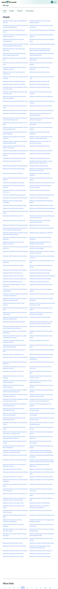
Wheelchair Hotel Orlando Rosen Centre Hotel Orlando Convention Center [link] (41, 395)
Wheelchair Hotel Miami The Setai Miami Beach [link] (15, 113)
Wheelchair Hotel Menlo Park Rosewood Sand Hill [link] (15, 538)
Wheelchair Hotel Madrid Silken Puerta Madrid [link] (41, 205)
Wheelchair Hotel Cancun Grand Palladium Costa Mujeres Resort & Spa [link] (15, 35)
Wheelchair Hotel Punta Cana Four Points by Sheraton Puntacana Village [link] (41, 247)
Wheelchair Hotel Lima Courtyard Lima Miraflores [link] (15, 357)
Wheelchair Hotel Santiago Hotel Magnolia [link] (13, 182)
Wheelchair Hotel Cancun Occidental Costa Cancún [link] (14, 31)
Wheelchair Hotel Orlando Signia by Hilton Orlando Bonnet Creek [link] (13, 409)
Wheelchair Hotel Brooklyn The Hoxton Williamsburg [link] (39, 465)
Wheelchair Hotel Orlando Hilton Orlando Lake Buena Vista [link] (15, 362)
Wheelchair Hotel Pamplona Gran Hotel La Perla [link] (15, 256)
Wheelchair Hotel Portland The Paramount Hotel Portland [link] (15, 178)
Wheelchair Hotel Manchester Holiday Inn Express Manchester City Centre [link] (42, 252)
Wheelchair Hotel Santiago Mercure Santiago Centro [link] (14, 428)
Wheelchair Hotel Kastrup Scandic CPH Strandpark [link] (42, 275)
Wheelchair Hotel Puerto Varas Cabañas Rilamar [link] (15, 459)
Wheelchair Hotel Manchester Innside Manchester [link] (15, 251)
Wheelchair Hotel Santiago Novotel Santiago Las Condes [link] (42, 428)
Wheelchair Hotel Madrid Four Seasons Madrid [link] (41, 354)
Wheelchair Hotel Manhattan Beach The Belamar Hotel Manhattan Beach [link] (42, 54)
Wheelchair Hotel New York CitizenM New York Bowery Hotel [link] (41, 58)
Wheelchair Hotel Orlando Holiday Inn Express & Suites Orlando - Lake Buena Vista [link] (15, 432)
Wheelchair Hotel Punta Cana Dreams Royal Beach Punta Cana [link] (15, 247)
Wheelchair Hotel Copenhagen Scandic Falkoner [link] (15, 270)
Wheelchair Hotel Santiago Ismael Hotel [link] (13, 173)
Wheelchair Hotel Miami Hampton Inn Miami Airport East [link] (14, 285)
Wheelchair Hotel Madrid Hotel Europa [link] (13, 281)
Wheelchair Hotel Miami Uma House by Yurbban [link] (42, 294)
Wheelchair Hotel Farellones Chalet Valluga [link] (14, 168)
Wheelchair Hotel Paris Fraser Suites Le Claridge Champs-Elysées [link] (42, 530)
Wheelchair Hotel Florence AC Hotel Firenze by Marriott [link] (41, 390)
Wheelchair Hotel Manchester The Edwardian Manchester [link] (14, 261)
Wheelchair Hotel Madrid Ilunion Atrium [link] (40, 190)
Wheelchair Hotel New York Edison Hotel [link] (13, 503)
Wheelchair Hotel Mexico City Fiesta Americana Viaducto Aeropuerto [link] (15, 381)
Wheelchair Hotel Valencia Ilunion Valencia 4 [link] (41, 550)
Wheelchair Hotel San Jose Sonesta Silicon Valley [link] (42, 543)
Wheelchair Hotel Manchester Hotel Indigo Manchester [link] (40, 238)
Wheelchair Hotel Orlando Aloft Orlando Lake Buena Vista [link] (41, 437)
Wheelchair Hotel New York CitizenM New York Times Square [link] (41, 525)
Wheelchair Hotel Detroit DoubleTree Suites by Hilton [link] (41, 346)
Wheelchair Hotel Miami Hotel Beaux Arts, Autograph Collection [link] (13, 341)
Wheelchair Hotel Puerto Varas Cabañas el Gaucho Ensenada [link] (15, 77)
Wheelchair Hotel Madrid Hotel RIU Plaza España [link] (42, 349)
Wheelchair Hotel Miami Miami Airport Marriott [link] (42, 362)
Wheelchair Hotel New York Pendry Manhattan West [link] (41, 499)
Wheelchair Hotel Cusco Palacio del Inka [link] (40, 72)
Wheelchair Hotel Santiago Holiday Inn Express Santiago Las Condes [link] (14, 68)
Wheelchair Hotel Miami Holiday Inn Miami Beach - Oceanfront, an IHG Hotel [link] (15, 294)
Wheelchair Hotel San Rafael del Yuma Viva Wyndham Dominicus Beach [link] (40, 242)
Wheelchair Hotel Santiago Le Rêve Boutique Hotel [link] (15, 150)
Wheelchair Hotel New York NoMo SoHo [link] (13, 553)
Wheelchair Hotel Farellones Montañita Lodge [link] (14, 205)
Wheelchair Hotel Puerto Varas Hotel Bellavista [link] (41, 96)
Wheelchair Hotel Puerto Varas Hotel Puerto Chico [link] (15, 101)
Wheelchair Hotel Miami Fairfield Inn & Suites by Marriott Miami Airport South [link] (15, 299)
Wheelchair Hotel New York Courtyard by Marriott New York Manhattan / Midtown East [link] (15, 45)
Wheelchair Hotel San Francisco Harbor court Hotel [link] (14, 350)
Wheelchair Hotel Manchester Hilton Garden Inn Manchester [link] (15, 238)
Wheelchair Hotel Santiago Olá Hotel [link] (39, 165)
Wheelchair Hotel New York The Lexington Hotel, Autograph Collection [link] (42, 520)
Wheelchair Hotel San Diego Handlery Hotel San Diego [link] (15, 516)
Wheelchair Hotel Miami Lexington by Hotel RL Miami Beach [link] (41, 299)
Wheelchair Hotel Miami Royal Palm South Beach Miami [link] (42, 40)
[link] (8, 2)
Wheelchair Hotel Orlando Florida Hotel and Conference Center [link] (41, 376)
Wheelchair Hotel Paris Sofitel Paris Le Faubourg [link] (15, 550)
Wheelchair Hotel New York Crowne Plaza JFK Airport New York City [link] (14, 465)
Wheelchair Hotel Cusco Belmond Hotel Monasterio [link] (39, 68)
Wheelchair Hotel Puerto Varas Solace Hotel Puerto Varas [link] (14, 49)
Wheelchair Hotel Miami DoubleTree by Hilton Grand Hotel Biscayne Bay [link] (14, 346)
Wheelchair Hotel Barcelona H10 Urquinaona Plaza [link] (41, 372)
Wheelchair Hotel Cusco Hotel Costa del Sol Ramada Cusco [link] (14, 72)
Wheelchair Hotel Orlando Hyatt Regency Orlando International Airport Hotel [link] (15, 400)
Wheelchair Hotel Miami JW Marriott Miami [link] (14, 321)
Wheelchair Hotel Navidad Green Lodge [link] (39, 273)
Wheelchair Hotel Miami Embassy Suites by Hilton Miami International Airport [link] (15, 318)
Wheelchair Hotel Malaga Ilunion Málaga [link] (13, 265)
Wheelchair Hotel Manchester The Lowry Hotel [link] (41, 211)
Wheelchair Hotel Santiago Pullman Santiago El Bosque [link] (41, 432)
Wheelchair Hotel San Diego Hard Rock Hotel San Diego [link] (15, 485)
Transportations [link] (30, 10)
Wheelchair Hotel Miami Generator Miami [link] (40, 326)
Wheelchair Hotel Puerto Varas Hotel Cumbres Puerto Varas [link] (14, 191)
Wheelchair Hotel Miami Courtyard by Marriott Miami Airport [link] (15, 332)
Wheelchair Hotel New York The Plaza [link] (12, 469)
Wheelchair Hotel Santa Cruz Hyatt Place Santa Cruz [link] (14, 58)
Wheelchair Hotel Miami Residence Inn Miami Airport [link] (41, 336)
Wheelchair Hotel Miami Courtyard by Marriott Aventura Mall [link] (15, 313)
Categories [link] (20, 10)
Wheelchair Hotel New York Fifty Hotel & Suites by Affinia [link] (42, 494)
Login (54, 2)
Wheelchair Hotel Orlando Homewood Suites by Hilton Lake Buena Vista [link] (15, 404)
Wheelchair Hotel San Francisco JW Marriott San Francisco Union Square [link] (42, 118)
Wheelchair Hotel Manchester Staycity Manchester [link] (42, 208)
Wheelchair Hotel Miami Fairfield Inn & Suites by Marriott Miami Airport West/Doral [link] (15, 327)
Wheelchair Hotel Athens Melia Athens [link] (39, 281)
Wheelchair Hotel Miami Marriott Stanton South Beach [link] (15, 123)
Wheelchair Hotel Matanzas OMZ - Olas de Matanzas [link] (13, 304)
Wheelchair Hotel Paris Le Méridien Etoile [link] (40, 556)
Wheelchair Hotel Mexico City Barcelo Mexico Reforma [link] (41, 128)
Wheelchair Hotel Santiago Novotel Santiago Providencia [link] (14, 137)
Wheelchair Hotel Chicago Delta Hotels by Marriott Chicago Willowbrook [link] (40, 546)
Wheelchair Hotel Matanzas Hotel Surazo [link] (13, 275)
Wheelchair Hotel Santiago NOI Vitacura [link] (40, 146)
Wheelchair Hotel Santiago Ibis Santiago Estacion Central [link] (15, 423)
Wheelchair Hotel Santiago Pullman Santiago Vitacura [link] (41, 290)
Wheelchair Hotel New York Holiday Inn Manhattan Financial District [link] (39, 506)
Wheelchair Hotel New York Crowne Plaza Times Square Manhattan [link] (15, 132)
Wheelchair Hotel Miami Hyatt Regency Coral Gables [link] (41, 308)
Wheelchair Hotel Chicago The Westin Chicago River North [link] (14, 534)
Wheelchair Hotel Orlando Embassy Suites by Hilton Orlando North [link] (41, 381)
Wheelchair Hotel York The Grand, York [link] (13, 273)
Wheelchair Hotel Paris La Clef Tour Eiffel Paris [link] (14, 546)
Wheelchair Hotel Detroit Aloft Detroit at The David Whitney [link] (41, 358)
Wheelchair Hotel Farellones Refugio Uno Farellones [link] (40, 174)
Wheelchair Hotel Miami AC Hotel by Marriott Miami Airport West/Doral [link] (41, 313)
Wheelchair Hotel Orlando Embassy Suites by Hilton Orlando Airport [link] (14, 418)
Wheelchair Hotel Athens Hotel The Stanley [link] (40, 278)
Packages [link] (11, 10)
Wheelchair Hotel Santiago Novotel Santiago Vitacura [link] (14, 154)
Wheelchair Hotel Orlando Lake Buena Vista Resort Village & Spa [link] (14, 446)
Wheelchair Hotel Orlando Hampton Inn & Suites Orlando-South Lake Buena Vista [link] (15, 390)
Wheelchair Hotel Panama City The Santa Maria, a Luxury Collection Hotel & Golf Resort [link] (15, 228)
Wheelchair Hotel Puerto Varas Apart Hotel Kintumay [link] (40, 92)
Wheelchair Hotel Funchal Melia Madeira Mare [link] (14, 278)
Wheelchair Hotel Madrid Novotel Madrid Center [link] (42, 195)
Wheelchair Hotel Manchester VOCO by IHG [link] (14, 220)
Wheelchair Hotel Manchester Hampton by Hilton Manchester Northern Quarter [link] (15, 233)
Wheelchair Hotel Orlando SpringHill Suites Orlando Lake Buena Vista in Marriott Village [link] (41, 451)
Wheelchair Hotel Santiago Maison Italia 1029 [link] (41, 150)
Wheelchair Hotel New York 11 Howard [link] (13, 476)
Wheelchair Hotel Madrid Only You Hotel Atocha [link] (15, 197)
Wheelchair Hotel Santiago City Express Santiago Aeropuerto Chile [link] (15, 92)
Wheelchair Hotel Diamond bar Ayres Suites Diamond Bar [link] (40, 123)
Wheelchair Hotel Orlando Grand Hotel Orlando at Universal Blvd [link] (42, 414)
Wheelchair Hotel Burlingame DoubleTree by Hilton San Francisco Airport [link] (41, 169)
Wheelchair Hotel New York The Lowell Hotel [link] (41, 105)
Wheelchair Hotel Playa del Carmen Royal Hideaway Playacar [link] (40, 21)
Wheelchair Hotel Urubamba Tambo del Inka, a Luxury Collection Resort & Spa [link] (14, 54)
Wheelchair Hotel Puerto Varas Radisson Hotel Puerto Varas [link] (41, 26)
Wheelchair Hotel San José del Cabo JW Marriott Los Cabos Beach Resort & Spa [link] (15, 118)
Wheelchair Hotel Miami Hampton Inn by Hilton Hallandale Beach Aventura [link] (15, 336)
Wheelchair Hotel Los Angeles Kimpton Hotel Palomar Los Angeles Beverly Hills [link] (41, 137)
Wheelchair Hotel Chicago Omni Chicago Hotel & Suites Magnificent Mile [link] (42, 534)
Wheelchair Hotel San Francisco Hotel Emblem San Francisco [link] (42, 102)
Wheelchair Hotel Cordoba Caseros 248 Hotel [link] (41, 232)
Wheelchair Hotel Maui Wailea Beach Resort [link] (14, 81)
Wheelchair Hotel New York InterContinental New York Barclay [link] (15, 480)
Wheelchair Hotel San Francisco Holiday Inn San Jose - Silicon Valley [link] (15, 530)
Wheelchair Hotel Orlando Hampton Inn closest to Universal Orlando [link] (42, 418)
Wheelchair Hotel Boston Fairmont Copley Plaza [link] (42, 479)
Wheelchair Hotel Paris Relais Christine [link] (13, 543)
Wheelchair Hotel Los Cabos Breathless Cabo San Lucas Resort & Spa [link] (15, 88)
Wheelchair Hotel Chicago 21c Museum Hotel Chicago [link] (41, 539)
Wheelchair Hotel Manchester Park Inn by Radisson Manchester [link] (13, 242)
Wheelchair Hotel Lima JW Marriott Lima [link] (13, 354)
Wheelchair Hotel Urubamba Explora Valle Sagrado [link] (42, 30)
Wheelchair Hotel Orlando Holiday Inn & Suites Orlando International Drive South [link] (14, 451)
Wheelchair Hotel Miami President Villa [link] (39, 81)
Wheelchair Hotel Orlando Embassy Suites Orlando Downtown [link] (13, 386)
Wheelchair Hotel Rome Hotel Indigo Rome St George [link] (41, 266)
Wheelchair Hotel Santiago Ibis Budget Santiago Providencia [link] (41, 456)
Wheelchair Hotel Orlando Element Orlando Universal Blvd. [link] (41, 442)
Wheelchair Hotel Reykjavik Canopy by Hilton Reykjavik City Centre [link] (14, 367)
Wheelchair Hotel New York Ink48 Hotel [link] (40, 503)
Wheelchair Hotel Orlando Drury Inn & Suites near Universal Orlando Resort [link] (15, 414)
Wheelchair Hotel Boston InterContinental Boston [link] (15, 472)
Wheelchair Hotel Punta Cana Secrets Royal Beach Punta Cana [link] (42, 256)
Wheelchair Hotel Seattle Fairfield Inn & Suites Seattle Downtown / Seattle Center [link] (41, 162)
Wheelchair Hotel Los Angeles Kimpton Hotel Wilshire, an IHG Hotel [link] (14, 146)
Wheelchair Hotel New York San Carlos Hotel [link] (41, 510)
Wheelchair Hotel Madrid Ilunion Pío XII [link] (13, 216)
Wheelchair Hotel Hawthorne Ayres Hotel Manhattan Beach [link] (13, 40)
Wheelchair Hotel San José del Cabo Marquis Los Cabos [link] (15, 106)
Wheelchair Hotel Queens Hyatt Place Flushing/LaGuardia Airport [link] (12, 520)
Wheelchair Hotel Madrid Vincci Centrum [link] (13, 371)
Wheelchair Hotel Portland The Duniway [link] (40, 158)
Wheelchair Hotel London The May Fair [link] (39, 225)
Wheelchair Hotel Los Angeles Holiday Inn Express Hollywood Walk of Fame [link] (15, 128)
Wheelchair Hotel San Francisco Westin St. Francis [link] (42, 182)
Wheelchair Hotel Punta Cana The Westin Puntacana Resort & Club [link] (40, 221)
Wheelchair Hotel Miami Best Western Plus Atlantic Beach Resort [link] (40, 114)
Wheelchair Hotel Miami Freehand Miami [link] (40, 317)
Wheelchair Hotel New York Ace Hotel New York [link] (15, 493)
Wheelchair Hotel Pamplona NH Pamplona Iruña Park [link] (42, 261)
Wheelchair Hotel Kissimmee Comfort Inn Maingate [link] (13, 376)
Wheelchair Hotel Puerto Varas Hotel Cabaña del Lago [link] (42, 77)
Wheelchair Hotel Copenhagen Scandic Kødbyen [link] (42, 228)
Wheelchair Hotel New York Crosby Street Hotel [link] (15, 455)
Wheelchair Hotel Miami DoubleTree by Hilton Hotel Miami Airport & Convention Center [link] (41, 322)
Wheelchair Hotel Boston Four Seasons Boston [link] (41, 484)
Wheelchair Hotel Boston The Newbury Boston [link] (41, 476)
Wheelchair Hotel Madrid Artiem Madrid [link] (13, 208)
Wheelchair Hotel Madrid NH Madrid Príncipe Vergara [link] (41, 178)
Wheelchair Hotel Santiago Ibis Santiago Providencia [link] (40, 132)
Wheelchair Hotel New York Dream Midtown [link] (14, 84)
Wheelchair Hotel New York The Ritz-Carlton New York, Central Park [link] (15, 511)
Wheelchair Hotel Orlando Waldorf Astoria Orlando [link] (40, 404)
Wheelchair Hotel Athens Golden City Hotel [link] (41, 270)
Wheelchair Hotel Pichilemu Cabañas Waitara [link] (14, 195)
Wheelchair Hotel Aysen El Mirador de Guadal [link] (14, 158)
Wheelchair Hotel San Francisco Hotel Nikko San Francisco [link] (15, 21)
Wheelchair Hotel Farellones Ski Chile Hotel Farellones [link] (14, 186)
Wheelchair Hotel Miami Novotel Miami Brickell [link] (41, 110)
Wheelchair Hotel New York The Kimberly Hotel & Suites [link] (42, 472)
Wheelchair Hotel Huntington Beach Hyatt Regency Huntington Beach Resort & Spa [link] (40, 49)
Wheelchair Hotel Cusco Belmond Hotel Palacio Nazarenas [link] (41, 35)
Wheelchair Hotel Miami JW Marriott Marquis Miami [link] (41, 332)
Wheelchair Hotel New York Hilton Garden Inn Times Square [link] (41, 489)
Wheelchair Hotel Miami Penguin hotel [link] (39, 84)
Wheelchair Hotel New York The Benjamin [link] (40, 153)
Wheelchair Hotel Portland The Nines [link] (12, 161)
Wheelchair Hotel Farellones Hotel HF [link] (39, 197)
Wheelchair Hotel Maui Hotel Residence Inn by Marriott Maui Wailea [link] (14, 97)
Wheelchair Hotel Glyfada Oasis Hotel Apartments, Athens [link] (15, 212)
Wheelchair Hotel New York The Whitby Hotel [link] (41, 469)
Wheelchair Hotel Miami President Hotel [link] (40, 87)
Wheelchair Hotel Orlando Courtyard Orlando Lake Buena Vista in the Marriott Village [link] (14, 499)
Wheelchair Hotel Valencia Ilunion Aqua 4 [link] (13, 556)
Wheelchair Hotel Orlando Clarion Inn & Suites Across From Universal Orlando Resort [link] (41, 400)
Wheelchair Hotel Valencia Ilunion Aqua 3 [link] (40, 553)
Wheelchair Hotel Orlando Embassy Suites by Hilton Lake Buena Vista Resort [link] (14, 437)
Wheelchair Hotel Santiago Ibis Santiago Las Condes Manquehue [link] (40, 186)
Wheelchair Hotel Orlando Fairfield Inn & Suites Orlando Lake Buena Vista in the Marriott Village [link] (42, 460)
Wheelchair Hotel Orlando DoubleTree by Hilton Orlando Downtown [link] (42, 423)
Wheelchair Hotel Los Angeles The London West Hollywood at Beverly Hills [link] (15, 142)
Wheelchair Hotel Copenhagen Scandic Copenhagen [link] (12, 201)
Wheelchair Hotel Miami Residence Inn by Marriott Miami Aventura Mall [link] (42, 304)
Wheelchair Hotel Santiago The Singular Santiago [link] (15, 165)
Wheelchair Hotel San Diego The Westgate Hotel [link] (42, 515)
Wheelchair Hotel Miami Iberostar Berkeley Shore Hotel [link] (15, 308)
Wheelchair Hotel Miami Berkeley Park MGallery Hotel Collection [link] (15, 290)
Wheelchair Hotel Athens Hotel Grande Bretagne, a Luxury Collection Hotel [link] (42, 216)
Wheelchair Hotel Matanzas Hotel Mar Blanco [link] (41, 284)
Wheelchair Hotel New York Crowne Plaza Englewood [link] (13, 525)
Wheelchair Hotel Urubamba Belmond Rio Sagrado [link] (42, 44)
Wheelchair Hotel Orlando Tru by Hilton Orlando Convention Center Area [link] (15, 395)
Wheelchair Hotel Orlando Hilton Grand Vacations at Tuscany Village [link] (42, 409)
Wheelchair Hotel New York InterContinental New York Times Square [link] (15, 489)
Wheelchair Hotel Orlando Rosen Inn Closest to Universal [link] (41, 386)
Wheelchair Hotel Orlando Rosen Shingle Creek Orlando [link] (41, 446)
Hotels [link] (4, 10)
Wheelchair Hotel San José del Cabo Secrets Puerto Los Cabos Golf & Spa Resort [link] (15, 26)
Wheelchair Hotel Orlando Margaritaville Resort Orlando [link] (15, 442)
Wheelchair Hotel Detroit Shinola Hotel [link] (39, 340)
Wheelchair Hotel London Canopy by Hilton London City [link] (40, 367)
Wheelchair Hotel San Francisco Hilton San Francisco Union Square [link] (40, 142)
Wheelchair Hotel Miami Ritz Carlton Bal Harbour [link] (15, 110)
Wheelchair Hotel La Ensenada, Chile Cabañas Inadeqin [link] (41, 63)
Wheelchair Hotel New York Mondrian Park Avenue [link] (14, 506)
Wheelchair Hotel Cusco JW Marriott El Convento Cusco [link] (15, 63)
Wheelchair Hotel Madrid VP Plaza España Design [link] (15, 225)
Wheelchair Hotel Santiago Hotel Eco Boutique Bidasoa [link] (41, 201)
